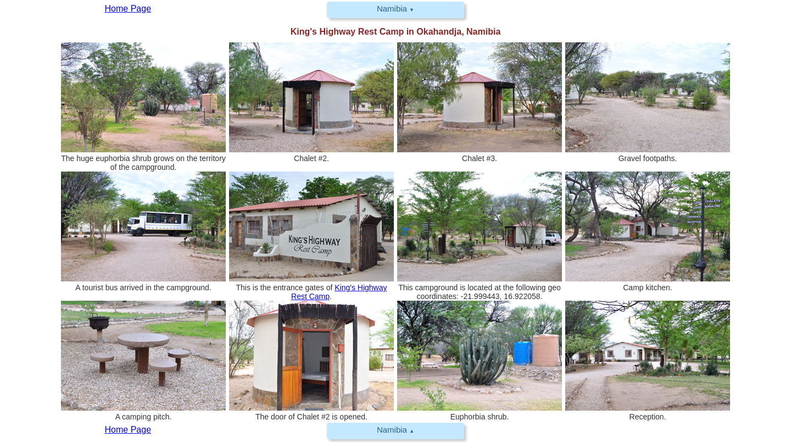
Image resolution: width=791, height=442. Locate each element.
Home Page (128, 429)
